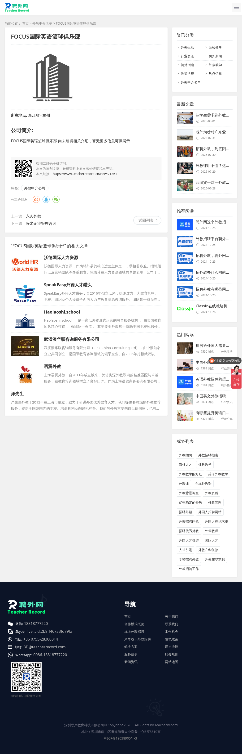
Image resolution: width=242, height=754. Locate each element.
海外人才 (185, 464)
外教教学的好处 (190, 474)
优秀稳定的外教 (190, 502)
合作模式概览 (134, 624)
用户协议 (171, 646)
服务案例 (131, 654)
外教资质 (211, 493)
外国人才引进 (189, 540)
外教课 (184, 483)
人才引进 (185, 550)
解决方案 (131, 646)
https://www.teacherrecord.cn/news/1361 (85, 173)
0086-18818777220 (50, 654)
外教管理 (214, 502)
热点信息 (215, 73)
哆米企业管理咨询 (41, 223)
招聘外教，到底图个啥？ (216, 148)
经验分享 (215, 47)
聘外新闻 (215, 56)
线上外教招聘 (134, 631)
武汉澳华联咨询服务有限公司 (71, 339)
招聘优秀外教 (189, 531)
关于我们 (171, 616)
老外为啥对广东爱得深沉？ (218, 132)
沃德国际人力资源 (61, 257)
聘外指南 (187, 65)
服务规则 (171, 654)
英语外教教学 (218, 474)
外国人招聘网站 (209, 512)
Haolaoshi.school (62, 312)
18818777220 (36, 623)
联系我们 (171, 624)
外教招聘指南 (208, 455)
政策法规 (187, 73)
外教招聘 (185, 455)
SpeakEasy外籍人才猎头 (68, 284)
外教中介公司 (34, 188)
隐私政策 (171, 639)
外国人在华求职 (216, 521)
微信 (56, 199)
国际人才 (211, 540)
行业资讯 (187, 56)
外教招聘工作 (189, 568)
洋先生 (17, 393)
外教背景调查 (189, 493)
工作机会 (171, 631)
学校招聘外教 (189, 559)
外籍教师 (211, 531)
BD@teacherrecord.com (44, 647)
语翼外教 (52, 366)
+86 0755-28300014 (40, 639)
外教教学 (215, 65)
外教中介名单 (42, 23)
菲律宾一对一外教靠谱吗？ (218, 182)
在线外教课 (203, 483)
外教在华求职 (215, 559)
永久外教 (33, 216)
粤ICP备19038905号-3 (120, 738)
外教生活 (187, 47)
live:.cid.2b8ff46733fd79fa (49, 631)
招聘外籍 (185, 512)
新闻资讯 (131, 662)
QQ (46, 199)
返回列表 (146, 220)
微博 (36, 199)
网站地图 (171, 662)
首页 (25, 23)
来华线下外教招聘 (137, 639)
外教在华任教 (208, 550)
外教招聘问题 (189, 521)
